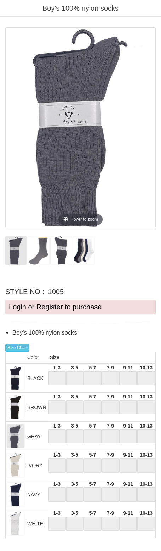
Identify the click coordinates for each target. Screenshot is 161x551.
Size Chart (17, 347)
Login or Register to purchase (55, 307)
